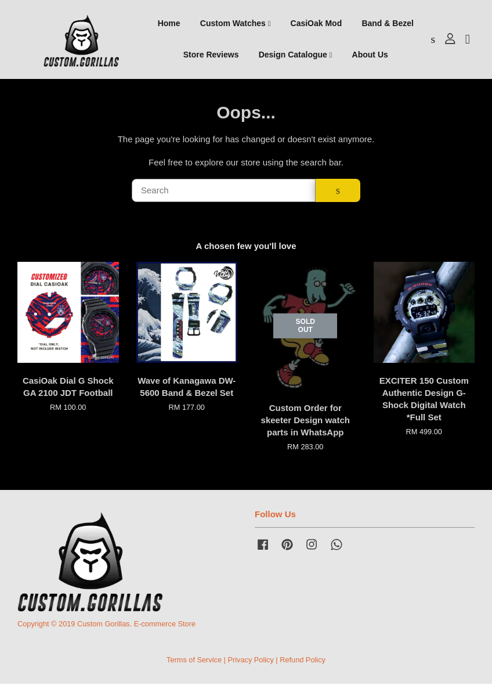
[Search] (224, 191)
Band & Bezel (387, 23)
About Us (370, 55)
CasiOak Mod (316, 23)
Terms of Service (194, 661)
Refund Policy (302, 661)
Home (169, 23)
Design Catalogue (295, 55)
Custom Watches (235, 23)
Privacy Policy (250, 661)
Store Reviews (211, 55)
